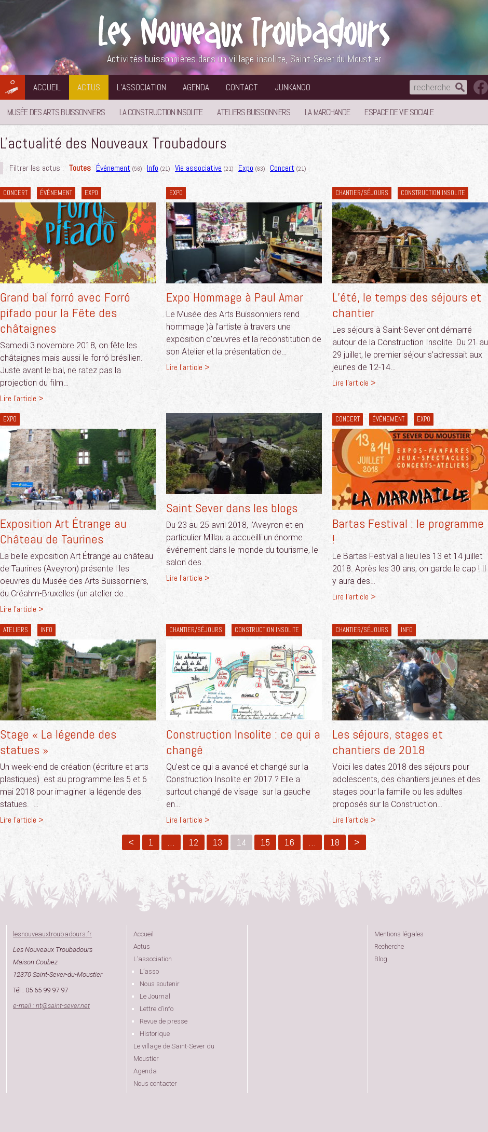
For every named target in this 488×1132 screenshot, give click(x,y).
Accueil (47, 87)
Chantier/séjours (361, 192)
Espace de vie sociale (398, 112)
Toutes (80, 167)
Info (152, 167)
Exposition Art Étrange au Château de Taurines (63, 531)
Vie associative (198, 167)
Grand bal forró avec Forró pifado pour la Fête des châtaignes (65, 312)
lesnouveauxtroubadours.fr (52, 934)
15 (265, 842)
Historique (155, 1034)
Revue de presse (163, 1021)
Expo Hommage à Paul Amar (234, 297)
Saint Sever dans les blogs (231, 508)
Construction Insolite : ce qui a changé (243, 742)
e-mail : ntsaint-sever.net (51, 1006)
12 (193, 842)
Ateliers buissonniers (253, 112)
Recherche (389, 946)
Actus (88, 87)
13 (217, 842)
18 (335, 842)
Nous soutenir (160, 984)
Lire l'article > (22, 398)
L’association (141, 87)
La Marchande (327, 112)
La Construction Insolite (160, 112)
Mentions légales (399, 934)
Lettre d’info (156, 1009)
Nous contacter (155, 1083)
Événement (113, 167)
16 (289, 842)
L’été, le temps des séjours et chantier (406, 305)
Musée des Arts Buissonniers (56, 112)
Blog (380, 959)
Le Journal (155, 996)
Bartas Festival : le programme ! (408, 531)
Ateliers (15, 629)
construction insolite (433, 192)
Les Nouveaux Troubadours (244, 32)
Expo (245, 167)
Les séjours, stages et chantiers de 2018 (387, 742)
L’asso (149, 971)
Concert (282, 167)
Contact (242, 87)
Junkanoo (292, 87)
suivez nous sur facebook (480, 87)
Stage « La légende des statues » (58, 742)
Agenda (196, 87)
